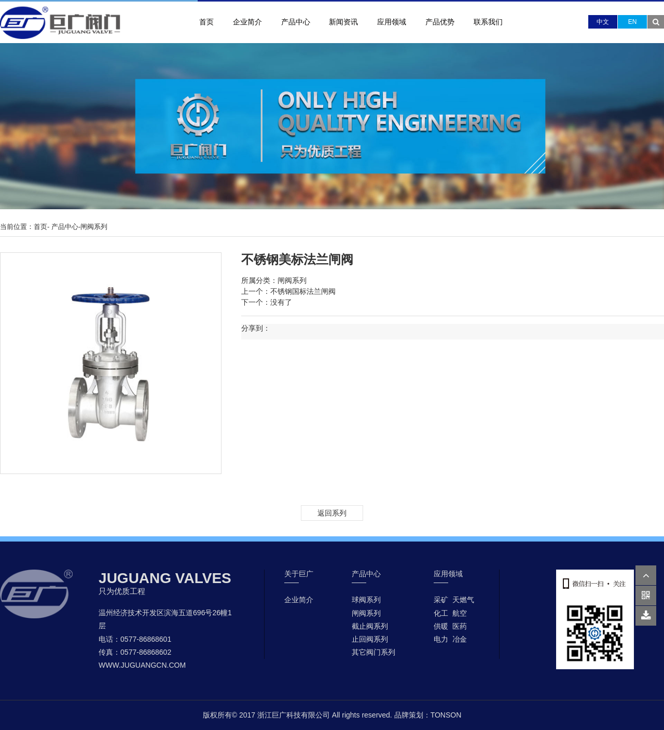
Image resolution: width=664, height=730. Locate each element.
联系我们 (488, 22)
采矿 (441, 600)
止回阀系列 (370, 639)
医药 (459, 626)
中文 (603, 21)
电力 (441, 639)
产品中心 (295, 22)
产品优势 (439, 22)
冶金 (459, 639)
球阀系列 (366, 600)
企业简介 (247, 22)
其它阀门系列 (373, 652)
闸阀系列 (93, 227)
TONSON (446, 715)
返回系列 (332, 513)
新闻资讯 (343, 22)
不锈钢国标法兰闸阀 (303, 291)
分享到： (255, 328)
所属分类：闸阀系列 (274, 280)
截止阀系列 (370, 626)
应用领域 (391, 22)
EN (632, 21)
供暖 (441, 626)
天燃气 (463, 600)
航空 (459, 613)
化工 (441, 613)
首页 (206, 22)
